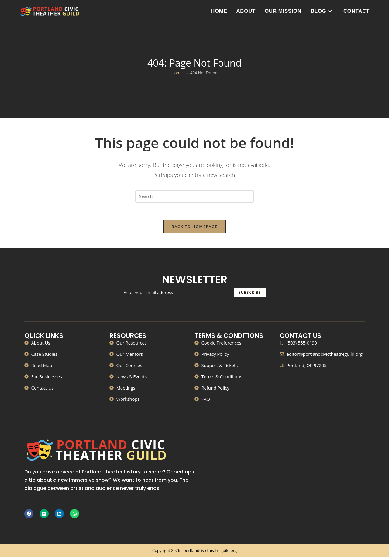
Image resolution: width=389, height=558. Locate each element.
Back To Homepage (194, 227)
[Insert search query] (194, 196)
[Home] (177, 72)
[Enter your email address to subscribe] (194, 293)
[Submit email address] (250, 293)
